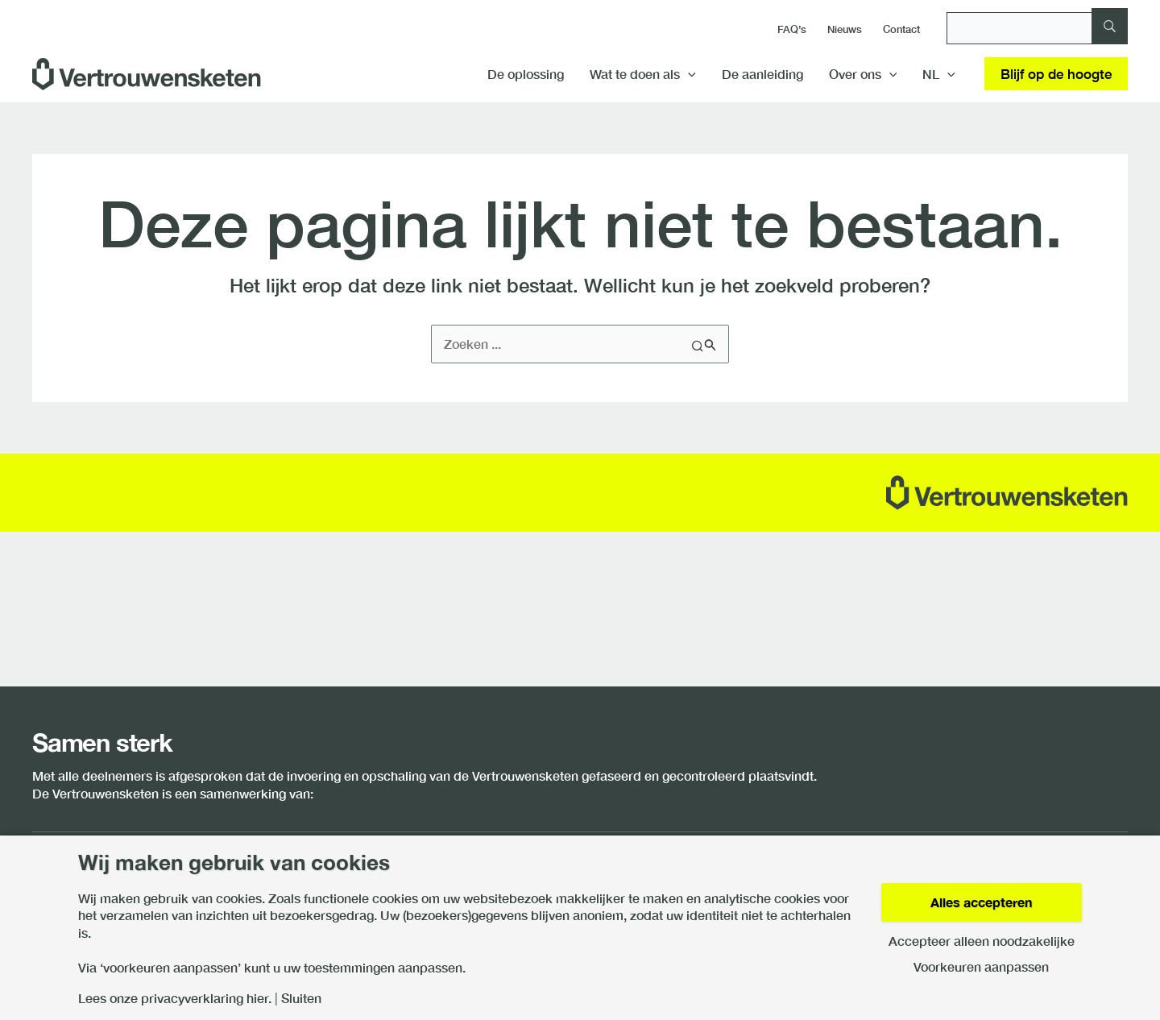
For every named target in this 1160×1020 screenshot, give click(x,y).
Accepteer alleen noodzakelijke (982, 941)
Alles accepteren (981, 902)
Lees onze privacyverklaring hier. (174, 998)
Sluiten (301, 998)
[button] (688, 74)
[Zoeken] (1037, 28)
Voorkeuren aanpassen (981, 966)
